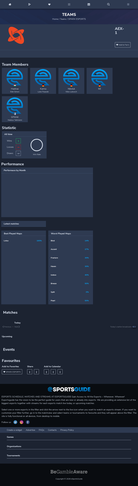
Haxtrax (15, 88)
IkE (99, 88)
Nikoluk (71, 88)
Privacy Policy (67, 430)
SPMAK (15, 117)
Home (55, 19)
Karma (43, 88)
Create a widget (14, 430)
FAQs (41, 430)
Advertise (30, 430)
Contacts (52, 430)
